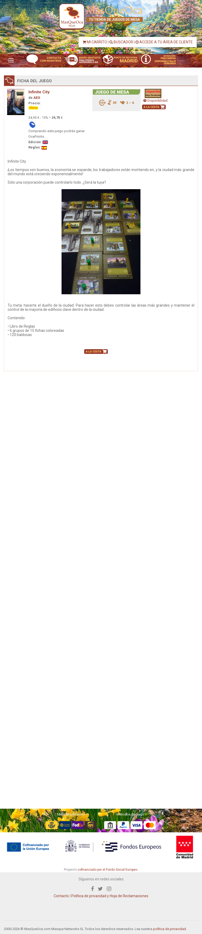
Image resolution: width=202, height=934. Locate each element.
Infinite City (39, 92)
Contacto (61, 896)
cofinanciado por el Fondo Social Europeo (107, 869)
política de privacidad (169, 929)
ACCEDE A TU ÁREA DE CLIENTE (164, 42)
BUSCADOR (121, 42)
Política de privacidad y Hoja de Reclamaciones (109, 896)
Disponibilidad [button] (155, 100)
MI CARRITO (95, 42)
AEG (36, 98)
